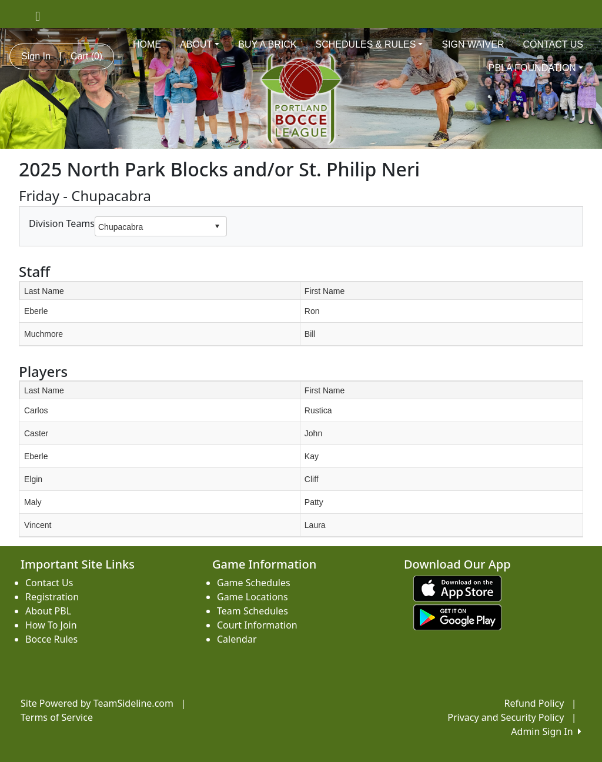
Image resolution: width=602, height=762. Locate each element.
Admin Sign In (546, 731)
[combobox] (151, 226)
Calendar (237, 639)
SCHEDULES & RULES (369, 44)
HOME (147, 44)
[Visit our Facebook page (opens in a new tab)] (37, 15)
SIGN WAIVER (473, 44)
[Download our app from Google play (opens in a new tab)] (457, 616)
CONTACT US (553, 44)
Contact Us (49, 582)
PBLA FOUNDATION (536, 68)
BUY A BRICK (267, 44)
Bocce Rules (51, 639)
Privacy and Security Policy (505, 717)
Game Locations (252, 596)
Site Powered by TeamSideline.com (97, 703)
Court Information (257, 625)
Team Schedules (252, 610)
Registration (52, 596)
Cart (86, 56)
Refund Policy (534, 703)
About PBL (48, 610)
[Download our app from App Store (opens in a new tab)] (457, 587)
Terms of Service (57, 717)
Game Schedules (253, 582)
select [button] (217, 226)
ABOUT (199, 44)
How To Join (51, 625)
